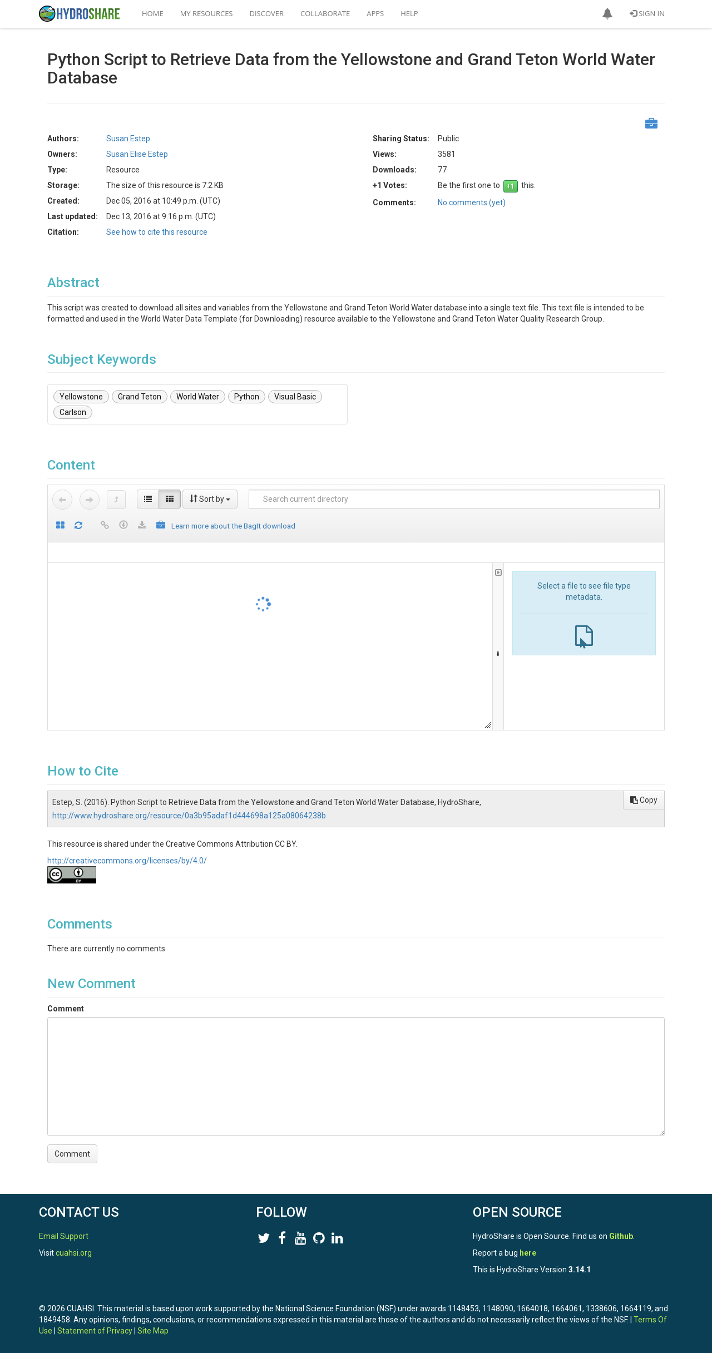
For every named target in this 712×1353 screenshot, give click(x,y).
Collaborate (325, 13)
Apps (375, 13)
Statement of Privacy (94, 1330)
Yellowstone (81, 396)
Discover (267, 13)
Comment (65, 1008)
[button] (607, 14)
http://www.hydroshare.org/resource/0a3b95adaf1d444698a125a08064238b (189, 815)
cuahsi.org (74, 1252)
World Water (197, 396)
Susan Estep (128, 138)
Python (246, 396)
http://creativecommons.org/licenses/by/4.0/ (127, 860)
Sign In (647, 13)
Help (409, 13)
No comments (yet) (472, 202)
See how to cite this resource (156, 232)
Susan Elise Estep (137, 154)
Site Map (153, 1330)
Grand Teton (139, 396)
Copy (643, 800)
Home (153, 13)
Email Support (63, 1236)
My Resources (206, 13)
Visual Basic (295, 396)
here (528, 1252)
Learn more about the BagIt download (233, 525)
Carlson (73, 412)
